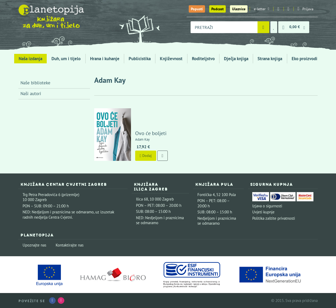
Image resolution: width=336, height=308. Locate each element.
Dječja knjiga (236, 58)
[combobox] (224, 27)
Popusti (197, 9)
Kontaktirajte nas (69, 245)
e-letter (261, 9)
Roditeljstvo (203, 58)
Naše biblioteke (35, 83)
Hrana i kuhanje (104, 58)
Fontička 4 (206, 194)
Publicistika (140, 58)
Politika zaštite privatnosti (273, 218)
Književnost (171, 58)
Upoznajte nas (34, 245)
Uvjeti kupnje (263, 211)
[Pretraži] (263, 27)
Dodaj (146, 155)
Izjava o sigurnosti (267, 205)
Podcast (217, 9)
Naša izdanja (30, 58)
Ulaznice (238, 9)
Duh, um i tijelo (66, 58)
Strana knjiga (270, 58)
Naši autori (30, 93)
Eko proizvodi (304, 58)
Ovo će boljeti (150, 133)
